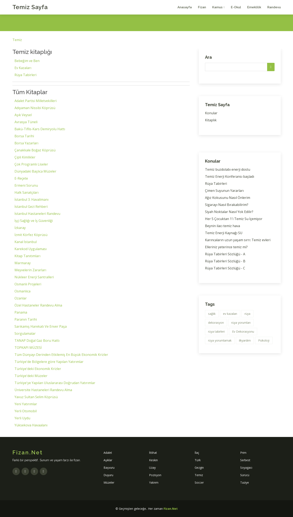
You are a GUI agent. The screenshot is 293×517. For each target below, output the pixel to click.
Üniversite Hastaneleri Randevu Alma (43, 390)
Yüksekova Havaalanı (30, 425)
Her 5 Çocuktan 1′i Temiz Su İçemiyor (233, 219)
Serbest (245, 460)
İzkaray (20, 227)
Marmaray (22, 263)
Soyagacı (246, 468)
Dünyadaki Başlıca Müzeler (35, 171)
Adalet (108, 453)
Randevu (274, 7)
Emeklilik (254, 7)
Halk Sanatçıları (26, 192)
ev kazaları (230, 314)
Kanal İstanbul (25, 242)
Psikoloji (263, 340)
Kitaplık (211, 120)
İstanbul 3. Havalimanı (31, 199)
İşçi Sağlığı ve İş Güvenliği (33, 220)
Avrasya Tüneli (25, 122)
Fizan (202, 7)
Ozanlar (20, 298)
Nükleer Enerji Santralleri (34, 277)
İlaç (197, 453)
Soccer (199, 482)
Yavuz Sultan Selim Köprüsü (36, 397)
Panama (20, 312)
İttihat (153, 453)
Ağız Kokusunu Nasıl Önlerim (227, 197)
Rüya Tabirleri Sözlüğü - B (225, 261)
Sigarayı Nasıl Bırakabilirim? (226, 204)
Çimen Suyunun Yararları (224, 190)
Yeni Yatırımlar (25, 404)
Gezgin (199, 468)
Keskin (153, 460)
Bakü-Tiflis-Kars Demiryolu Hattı (39, 129)
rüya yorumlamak (220, 340)
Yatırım (153, 482)
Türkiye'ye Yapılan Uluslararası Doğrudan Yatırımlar (54, 383)
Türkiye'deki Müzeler (30, 375)
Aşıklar (108, 460)
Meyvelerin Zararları (30, 270)
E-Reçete (21, 178)
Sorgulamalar (25, 333)
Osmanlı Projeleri (27, 284)
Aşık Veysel (23, 115)
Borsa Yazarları (26, 143)
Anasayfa (184, 7)
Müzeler (109, 482)
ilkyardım (245, 340)
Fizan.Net (171, 509)
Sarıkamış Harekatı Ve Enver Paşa (40, 326)
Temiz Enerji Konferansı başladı (229, 176)
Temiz (17, 40)
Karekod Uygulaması (30, 249)
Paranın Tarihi (25, 319)
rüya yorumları (241, 323)
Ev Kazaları (22, 68)
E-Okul (236, 7)
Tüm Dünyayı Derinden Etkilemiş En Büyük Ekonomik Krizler (61, 354)
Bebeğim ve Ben (27, 60)
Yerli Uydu (22, 418)
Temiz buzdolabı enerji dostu (227, 169)
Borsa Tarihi (24, 136)
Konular (211, 113)
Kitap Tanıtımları (27, 256)
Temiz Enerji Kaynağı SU (223, 233)
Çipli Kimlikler (24, 157)
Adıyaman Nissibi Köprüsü (34, 108)
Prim (243, 453)
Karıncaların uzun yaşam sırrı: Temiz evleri (237, 240)
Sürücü (244, 475)
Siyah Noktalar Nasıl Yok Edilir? (229, 211)
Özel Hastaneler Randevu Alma (38, 305)
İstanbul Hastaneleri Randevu (37, 213)
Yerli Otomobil (25, 411)
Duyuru (108, 475)
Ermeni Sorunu (26, 185)
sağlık (212, 314)
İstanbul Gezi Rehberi (31, 206)
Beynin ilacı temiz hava (222, 226)
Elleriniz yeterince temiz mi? (226, 247)
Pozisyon (155, 475)
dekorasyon (216, 323)
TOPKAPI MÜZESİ (28, 347)
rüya (247, 314)
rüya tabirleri (216, 331)
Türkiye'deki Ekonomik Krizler (37, 368)
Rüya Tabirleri (25, 75)
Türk (198, 460)
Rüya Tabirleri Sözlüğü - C (225, 268)
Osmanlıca (22, 291)
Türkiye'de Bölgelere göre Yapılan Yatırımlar (48, 361)
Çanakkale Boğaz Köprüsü (34, 150)
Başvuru (109, 468)
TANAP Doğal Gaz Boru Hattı (36, 340)
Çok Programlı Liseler (31, 164)
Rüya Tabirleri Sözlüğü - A (225, 254)
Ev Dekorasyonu (243, 331)
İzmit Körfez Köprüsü (30, 234)
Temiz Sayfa (30, 7)
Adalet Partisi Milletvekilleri (35, 101)
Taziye (244, 482)
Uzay (152, 468)
